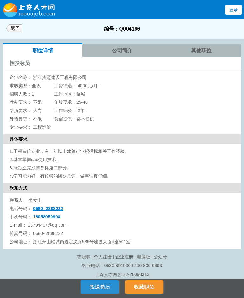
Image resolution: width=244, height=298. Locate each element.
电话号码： (21, 208)
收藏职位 (144, 287)
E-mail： (18, 225)
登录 (233, 9)
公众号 (160, 256)
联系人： (18, 200)
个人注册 (103, 256)
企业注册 (124, 256)
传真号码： (21, 233)
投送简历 (100, 287)
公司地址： (21, 241)
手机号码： (21, 216)
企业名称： (21, 77)
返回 (15, 28)
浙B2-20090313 (133, 274)
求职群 (83, 256)
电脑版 (143, 256)
